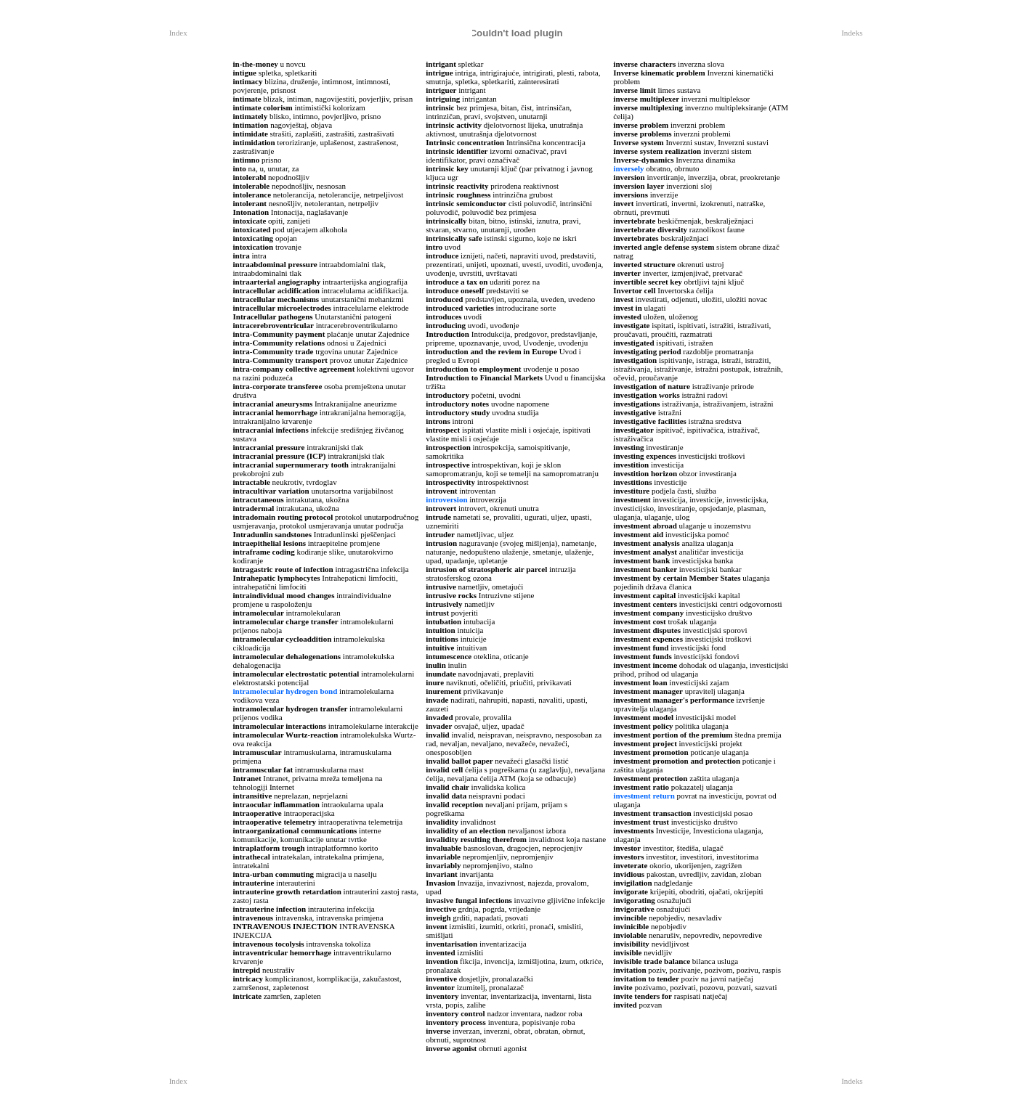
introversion (446, 499)
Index (178, 32)
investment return (643, 795)
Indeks (851, 32)
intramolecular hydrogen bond (285, 691)
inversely (628, 168)
